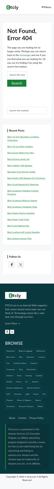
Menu (47, 7)
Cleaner (34, 363)
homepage (25, 55)
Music (36, 394)
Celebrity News (20, 363)
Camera (41, 357)
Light (27, 394)
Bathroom (40, 351)
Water (40, 406)
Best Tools (10, 357)
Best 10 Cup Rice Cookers (20, 146)
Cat (7, 363)
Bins (21, 357)
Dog (21, 369)
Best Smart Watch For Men (20, 152)
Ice (26, 381)
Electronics (31, 369)
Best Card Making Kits (18, 225)
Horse (18, 381)
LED (8, 394)
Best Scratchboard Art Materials (23, 184)
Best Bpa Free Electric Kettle (21, 171)
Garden (39, 375)
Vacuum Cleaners (26, 406)
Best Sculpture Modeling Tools (22, 206)
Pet (44, 394)
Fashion (9, 375)
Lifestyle (17, 394)
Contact (22, 417)
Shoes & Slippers (24, 400)
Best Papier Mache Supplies (21, 213)
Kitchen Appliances (14, 388)
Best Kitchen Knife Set (18, 159)
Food (19, 375)
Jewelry (35, 381)
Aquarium (10, 351)
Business (30, 357)
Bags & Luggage (25, 351)
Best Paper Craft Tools (18, 219)
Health (9, 381)
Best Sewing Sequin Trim (19, 238)
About (12, 417)
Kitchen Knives (33, 388)
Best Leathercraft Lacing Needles (23, 232)
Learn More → (12, 323)
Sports (38, 400)
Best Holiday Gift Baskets (19, 165)
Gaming (28, 375)
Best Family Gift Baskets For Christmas (26, 178)
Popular (9, 400)
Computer (10, 369)
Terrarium (10, 406)
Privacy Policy (36, 417)
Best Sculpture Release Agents (22, 200)
